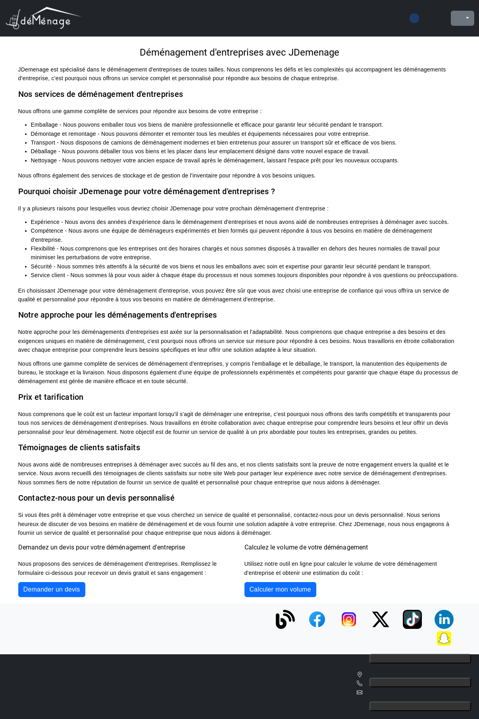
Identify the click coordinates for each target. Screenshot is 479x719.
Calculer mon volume (280, 589)
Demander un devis (51, 589)
